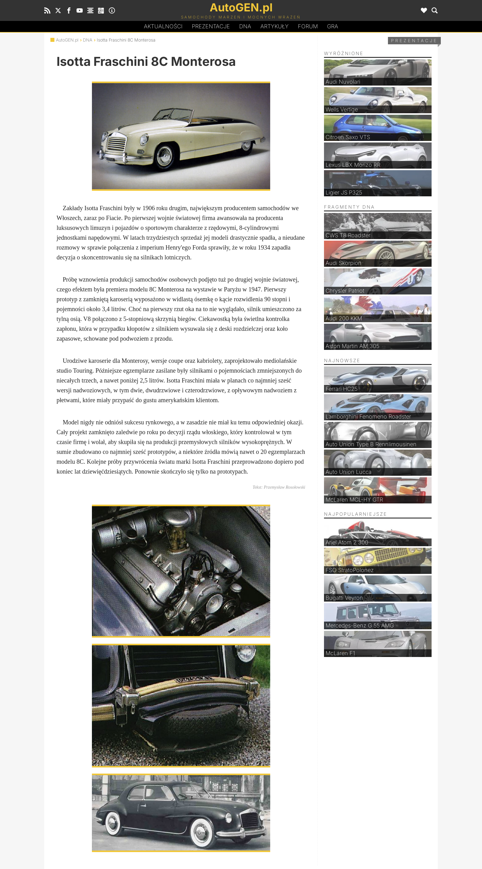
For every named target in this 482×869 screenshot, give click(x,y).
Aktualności (163, 26)
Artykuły (274, 26)
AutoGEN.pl (67, 39)
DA (245, 26)
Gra (332, 26)
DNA (87, 39)
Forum (308, 26)
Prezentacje (211, 26)
